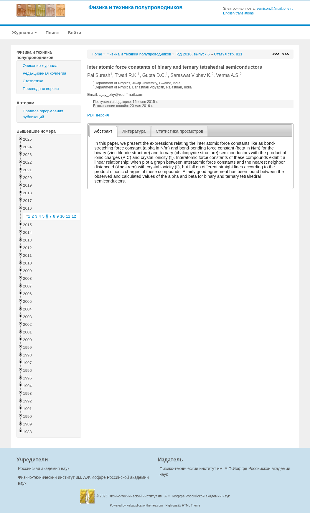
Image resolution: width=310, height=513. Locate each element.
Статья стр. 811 (228, 54)
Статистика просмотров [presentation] (179, 131)
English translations (238, 13)
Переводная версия (41, 88)
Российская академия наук (43, 468)
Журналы (24, 32)
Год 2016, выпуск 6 (192, 54)
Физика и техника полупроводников (135, 7)
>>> (285, 54)
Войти (74, 32)
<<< (275, 54)
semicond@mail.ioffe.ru (275, 8)
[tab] (103, 131)
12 (74, 216)
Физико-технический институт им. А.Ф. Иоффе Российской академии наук (169, 496)
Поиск (52, 32)
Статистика (33, 81)
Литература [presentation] (134, 131)
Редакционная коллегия (44, 73)
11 (68, 216)
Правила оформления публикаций (43, 114)
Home (97, 54)
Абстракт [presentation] (103, 131)
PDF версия (98, 115)
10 (62, 216)
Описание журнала (40, 65)
